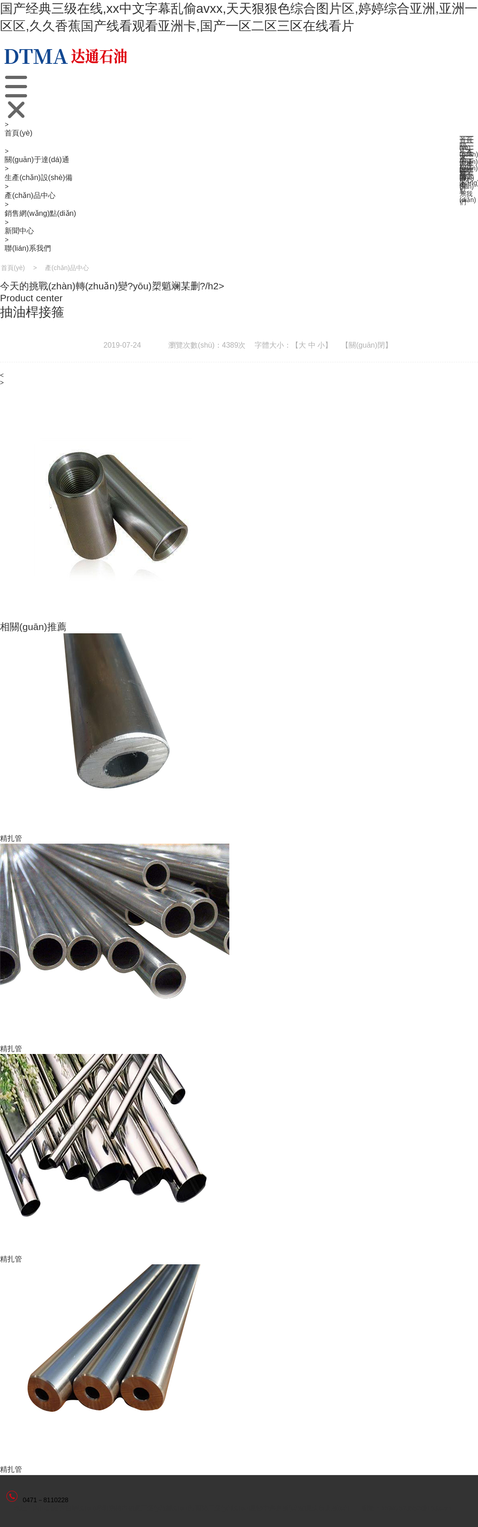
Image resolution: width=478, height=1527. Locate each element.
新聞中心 (19, 230)
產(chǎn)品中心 (30, 195)
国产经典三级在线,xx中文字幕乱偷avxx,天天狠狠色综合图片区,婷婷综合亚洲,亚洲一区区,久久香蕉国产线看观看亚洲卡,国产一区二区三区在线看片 (239, 17)
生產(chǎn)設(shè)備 (38, 177)
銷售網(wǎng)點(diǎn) (40, 213)
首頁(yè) (18, 133)
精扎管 (11, 838)
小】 (324, 345)
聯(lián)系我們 (27, 248)
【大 (298, 345)
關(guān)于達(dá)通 (37, 159)
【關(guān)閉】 (366, 345)
